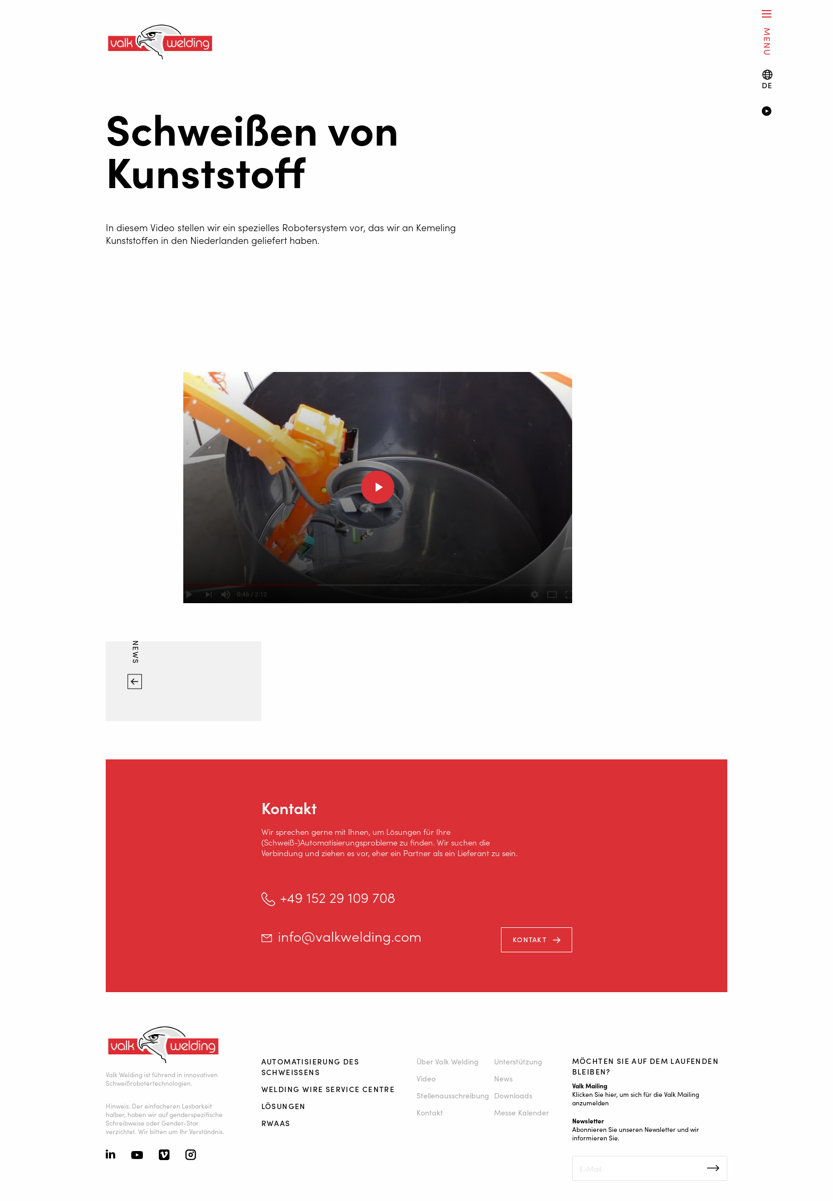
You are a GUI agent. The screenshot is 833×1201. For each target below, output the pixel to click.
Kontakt (530, 939)
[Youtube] (137, 1156)
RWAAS (276, 1123)
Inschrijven (713, 1168)
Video (426, 1078)
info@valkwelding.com (349, 936)
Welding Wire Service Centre (328, 1089)
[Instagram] (190, 1155)
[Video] (782, 112)
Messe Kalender (521, 1112)
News (136, 653)
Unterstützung (518, 1061)
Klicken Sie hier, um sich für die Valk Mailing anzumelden (635, 1098)
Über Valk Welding (447, 1061)
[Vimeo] (164, 1155)
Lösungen (283, 1106)
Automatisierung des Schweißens (310, 1066)
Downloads (513, 1095)
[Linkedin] (110, 1155)
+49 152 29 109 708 (337, 897)
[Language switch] (767, 79)
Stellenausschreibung (452, 1095)
